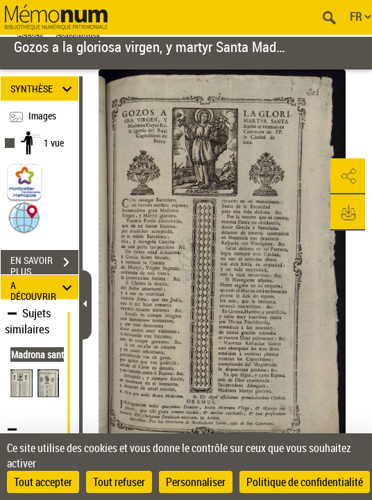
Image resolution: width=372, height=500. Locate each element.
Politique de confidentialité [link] (304, 482)
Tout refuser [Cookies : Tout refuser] (119, 482)
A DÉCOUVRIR (43, 287)
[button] (24, 217)
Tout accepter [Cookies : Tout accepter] (43, 482)
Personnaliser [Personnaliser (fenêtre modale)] (196, 482)
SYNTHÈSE (43, 88)
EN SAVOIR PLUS (44, 264)
